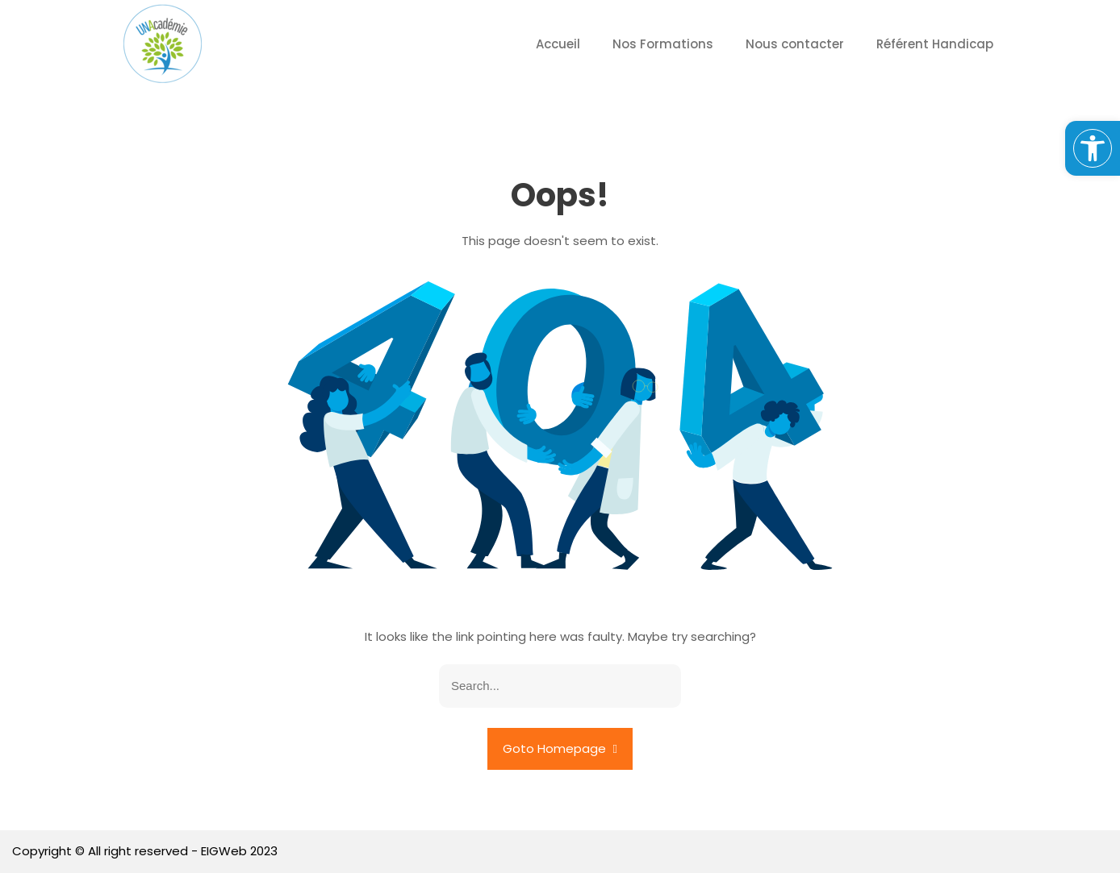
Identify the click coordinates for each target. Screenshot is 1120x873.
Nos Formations (662, 43)
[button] (1092, 148)
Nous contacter (795, 43)
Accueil (558, 43)
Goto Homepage (560, 748)
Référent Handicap (934, 43)
